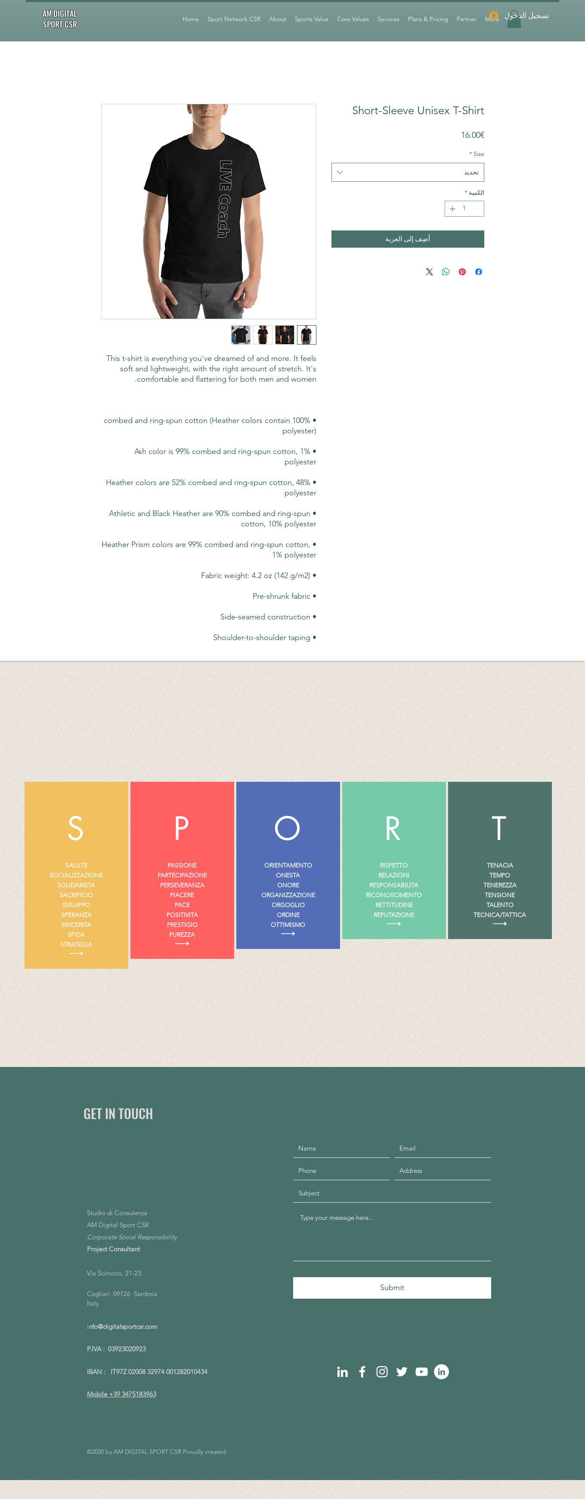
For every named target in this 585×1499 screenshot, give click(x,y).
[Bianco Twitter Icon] (401, 1371)
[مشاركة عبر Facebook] (479, 272)
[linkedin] (342, 1371)
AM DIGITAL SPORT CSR (60, 19)
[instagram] (382, 1371)
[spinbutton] (464, 208)
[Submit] (392, 1288)
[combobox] (407, 172)
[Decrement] (477, 208)
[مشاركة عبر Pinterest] (462, 272)
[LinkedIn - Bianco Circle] (441, 1371)
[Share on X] (429, 272)
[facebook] (362, 1371)
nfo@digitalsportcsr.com (123, 1326)
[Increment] (451, 208)
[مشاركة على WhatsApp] (446, 272)
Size (476, 154)
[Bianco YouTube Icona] (421, 1371)
